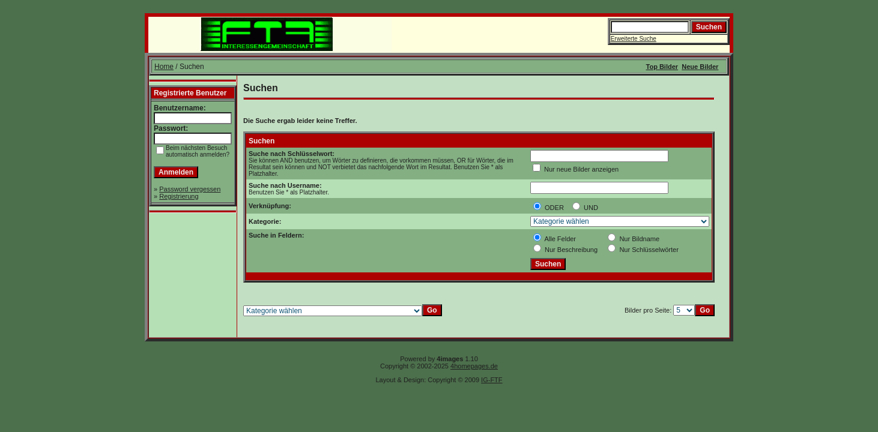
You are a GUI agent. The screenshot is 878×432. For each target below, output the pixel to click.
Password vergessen (189, 189)
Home (164, 66)
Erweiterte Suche (633, 38)
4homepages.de (474, 366)
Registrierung (178, 196)
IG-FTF (491, 379)
